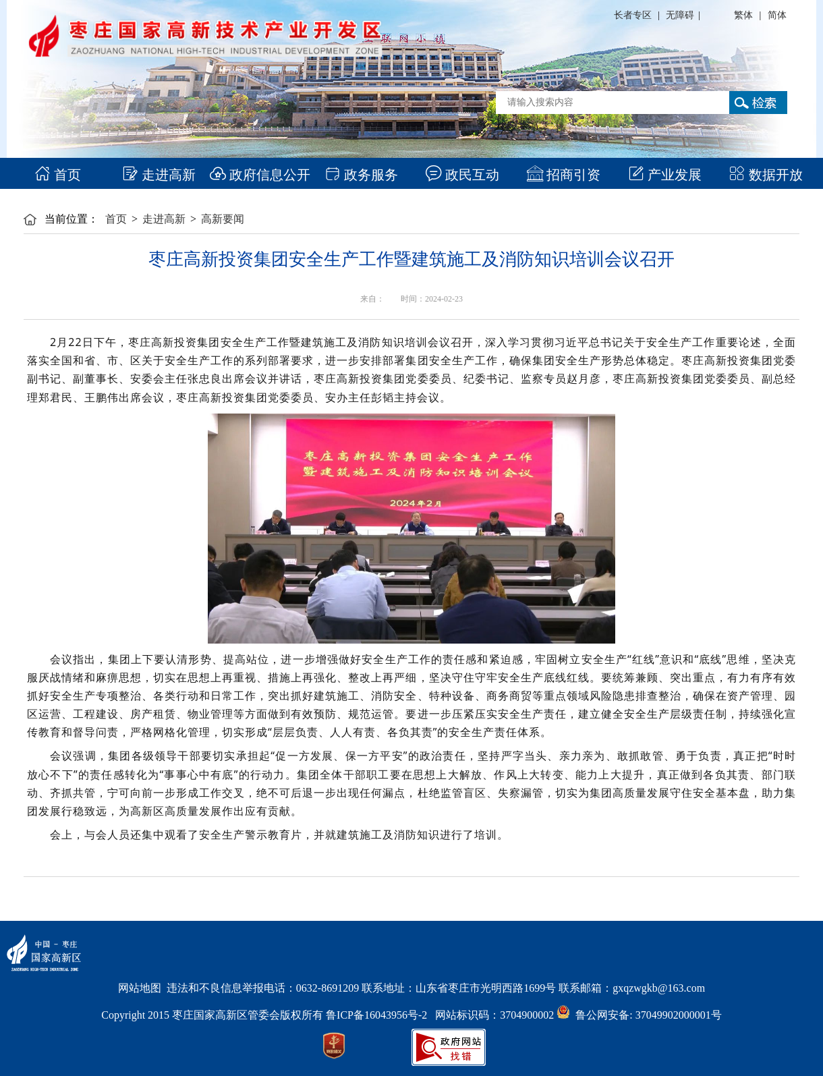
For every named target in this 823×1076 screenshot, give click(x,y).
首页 (57, 174)
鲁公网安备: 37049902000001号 (639, 1015)
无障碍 (680, 15)
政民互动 (462, 174)
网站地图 (139, 988)
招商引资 (563, 174)
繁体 (743, 15)
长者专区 (633, 15)
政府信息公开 (260, 174)
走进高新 (159, 174)
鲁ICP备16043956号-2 (380, 1015)
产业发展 (665, 174)
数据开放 (766, 174)
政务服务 (361, 174)
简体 (777, 15)
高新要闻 (222, 219)
